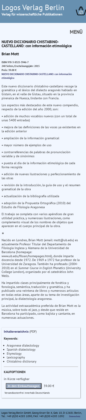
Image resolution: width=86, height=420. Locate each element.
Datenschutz (74, 416)
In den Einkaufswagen (23, 386)
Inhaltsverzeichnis (16, 331)
